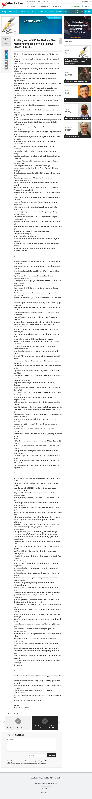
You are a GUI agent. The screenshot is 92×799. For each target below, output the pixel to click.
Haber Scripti (44, 792)
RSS (51, 778)
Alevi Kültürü (39, 12)
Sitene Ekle (45, 1)
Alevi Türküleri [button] (49, 12)
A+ (60, 39)
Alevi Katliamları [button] (22, 12)
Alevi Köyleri (59, 12)
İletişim (46, 778)
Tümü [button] (67, 12)
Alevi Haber (12, 12)
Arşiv (39, 1)
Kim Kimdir (57, 778)
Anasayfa (4, 12)
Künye (41, 778)
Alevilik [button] (31, 12)
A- (60, 42)
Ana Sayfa (34, 778)
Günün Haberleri (31, 1)
